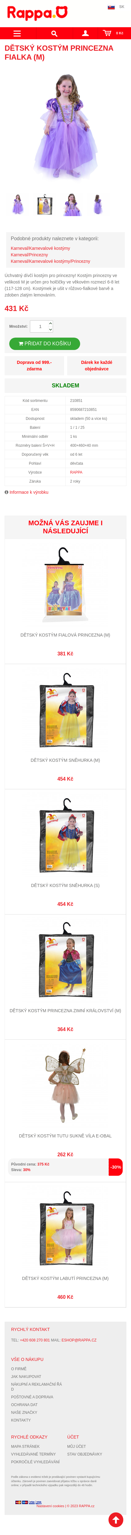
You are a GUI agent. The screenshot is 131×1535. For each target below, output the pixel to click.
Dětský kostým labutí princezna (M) (65, 1278)
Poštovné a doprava (32, 1397)
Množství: (18, 326)
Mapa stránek (25, 1446)
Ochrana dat (24, 1405)
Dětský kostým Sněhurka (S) (65, 885)
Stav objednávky (84, 1454)
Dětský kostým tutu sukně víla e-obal (65, 1135)
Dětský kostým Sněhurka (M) (65, 760)
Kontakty (21, 1420)
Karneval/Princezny (29, 254)
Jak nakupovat (26, 1377)
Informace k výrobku (29, 492)
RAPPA (76, 472)
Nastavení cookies (50, 1506)
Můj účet (76, 1446)
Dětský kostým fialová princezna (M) (65, 635)
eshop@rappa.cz (79, 1340)
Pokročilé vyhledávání (35, 1462)
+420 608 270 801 (35, 1340)
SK (122, 7)
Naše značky (24, 1412)
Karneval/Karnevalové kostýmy (40, 248)
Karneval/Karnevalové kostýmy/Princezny (50, 261)
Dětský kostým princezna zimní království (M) (65, 1010)
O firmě (19, 1369)
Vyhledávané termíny (33, 1454)
